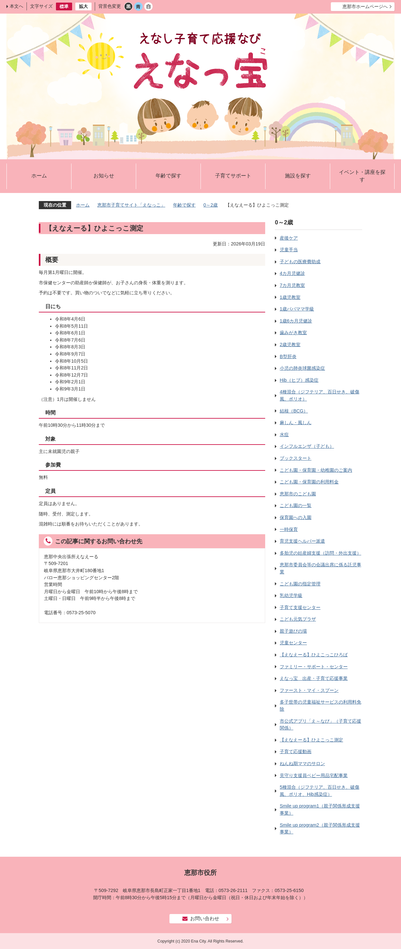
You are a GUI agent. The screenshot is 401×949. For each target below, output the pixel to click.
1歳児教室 (290, 297)
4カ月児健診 (292, 273)
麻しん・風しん (295, 422)
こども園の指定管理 (300, 583)
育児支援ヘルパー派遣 (302, 541)
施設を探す (298, 175)
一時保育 (289, 529)
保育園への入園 (295, 517)
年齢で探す (168, 175)
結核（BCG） (294, 410)
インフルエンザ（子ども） (307, 446)
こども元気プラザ (298, 619)
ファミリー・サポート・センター (314, 666)
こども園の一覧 (295, 505)
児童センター (293, 642)
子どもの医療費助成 (300, 261)
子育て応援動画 (295, 751)
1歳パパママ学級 (297, 308)
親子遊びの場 (293, 631)
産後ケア (289, 238)
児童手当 (289, 249)
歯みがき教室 (293, 332)
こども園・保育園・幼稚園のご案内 (316, 470)
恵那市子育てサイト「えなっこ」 (131, 205)
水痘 (284, 434)
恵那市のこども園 (298, 493)
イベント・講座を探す (362, 176)
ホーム (39, 175)
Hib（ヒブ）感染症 (299, 380)
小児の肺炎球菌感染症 (302, 368)
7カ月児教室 (292, 285)
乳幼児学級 (291, 595)
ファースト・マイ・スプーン (309, 690)
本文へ (16, 6)
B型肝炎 (288, 356)
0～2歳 (210, 205)
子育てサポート (233, 175)
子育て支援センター (300, 607)
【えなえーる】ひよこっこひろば (314, 654)
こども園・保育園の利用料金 (309, 481)
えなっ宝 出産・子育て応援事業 (314, 678)
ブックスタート (295, 458)
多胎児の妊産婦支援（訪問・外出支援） (320, 553)
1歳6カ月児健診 (296, 320)
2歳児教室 (290, 344)
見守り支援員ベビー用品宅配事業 (314, 775)
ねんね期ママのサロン (302, 763)
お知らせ (103, 175)
